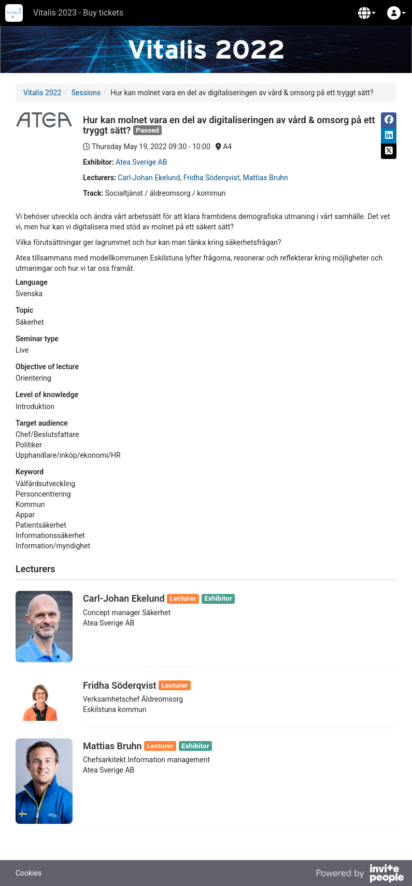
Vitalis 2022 (42, 93)
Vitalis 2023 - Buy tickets (78, 13)
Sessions (86, 93)
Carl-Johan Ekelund (149, 177)
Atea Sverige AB (141, 162)
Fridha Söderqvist (211, 177)
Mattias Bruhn (265, 177)
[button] (367, 13)
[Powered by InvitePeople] (360, 874)
